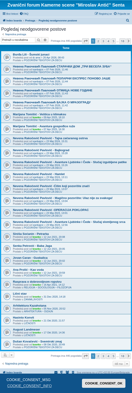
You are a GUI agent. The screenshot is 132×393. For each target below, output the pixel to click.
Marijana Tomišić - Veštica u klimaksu (39, 114)
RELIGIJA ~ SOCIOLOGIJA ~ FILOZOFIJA (48, 287)
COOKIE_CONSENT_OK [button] (103, 383)
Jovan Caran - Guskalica (30, 257)
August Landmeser (26, 329)
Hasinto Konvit (23, 317)
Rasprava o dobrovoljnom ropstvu (37, 281)
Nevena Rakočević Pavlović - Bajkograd (41, 150)
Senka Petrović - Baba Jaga (32, 245)
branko (37, 117)
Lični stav (20, 293)
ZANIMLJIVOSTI (33, 299)
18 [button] (122, 41)
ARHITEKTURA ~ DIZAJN (38, 311)
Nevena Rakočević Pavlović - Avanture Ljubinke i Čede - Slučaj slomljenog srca (69, 222)
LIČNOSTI (30, 323)
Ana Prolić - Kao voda (28, 269)
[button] (85, 41)
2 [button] (98, 41)
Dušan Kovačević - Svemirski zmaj (37, 341)
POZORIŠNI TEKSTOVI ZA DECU (43, 60)
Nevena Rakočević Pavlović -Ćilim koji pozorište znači (51, 186)
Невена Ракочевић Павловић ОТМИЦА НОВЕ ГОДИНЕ (52, 90)
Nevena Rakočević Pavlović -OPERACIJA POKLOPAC (51, 210)
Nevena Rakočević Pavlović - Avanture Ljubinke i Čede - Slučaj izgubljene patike (70, 162)
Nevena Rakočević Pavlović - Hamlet (39, 174)
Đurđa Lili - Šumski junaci (31, 54)
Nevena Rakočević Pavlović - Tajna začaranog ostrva (50, 138)
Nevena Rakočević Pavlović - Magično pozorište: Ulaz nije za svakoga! (63, 198)
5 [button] (113, 41)
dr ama (36, 57)
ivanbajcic (38, 69)
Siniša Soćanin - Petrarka (31, 234)
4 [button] (108, 41)
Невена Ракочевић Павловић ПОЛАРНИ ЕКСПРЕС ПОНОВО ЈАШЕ (61, 78)
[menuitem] (24, 13)
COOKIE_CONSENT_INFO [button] (29, 386)
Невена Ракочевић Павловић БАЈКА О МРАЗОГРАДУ (52, 102)
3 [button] (103, 41)
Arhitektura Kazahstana (29, 305)
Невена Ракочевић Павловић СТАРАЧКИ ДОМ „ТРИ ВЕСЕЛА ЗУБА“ (62, 66)
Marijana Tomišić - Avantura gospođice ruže (44, 126)
